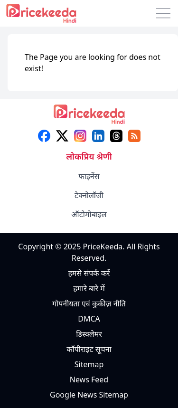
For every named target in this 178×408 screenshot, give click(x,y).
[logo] (89, 117)
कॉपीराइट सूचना (88, 349)
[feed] (134, 136)
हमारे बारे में (88, 288)
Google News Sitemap (89, 394)
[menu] (163, 13)
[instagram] (80, 136)
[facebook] (44, 136)
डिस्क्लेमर (89, 334)
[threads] (116, 136)
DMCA (89, 318)
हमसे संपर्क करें (89, 273)
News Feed (89, 379)
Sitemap (89, 364)
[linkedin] (98, 136)
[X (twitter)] (62, 136)
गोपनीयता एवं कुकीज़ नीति (89, 303)
